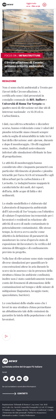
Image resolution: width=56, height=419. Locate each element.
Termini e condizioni (38, 410)
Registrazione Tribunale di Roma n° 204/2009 (20, 404)
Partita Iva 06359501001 (37, 412)
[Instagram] (25, 378)
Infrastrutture (29, 55)
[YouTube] (19, 378)
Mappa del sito (22, 410)
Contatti (15, 393)
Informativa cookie (10, 415)
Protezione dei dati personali (15, 412)
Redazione (9, 81)
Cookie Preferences (27, 415)
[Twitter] (5, 378)
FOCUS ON (10, 55)
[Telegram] (12, 378)
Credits (50, 410)
